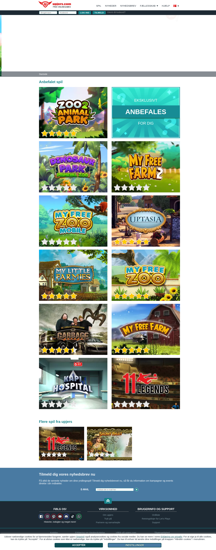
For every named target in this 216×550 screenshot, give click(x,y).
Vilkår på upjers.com (159, 50)
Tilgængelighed (162, 532)
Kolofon (54, 532)
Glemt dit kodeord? (116, 12)
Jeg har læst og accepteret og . (145, 51)
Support (156, 522)
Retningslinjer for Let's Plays (156, 518)
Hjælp (166, 5)
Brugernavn (124, 26)
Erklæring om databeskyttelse (138, 53)
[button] (108, 501)
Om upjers (108, 515)
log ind (137, 19)
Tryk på (108, 518)
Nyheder (110, 5)
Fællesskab (148, 5)
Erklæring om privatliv (171, 536)
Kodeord (122, 38)
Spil (98, 5)
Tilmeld (99, 13)
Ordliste (156, 515)
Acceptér (78, 545)
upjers (54, 4)
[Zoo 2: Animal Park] (1, 45)
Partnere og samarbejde (108, 522)
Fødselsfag (124, 44)
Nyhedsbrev (128, 5)
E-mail (120, 32)
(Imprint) (80, 536)
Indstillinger (134, 545)
